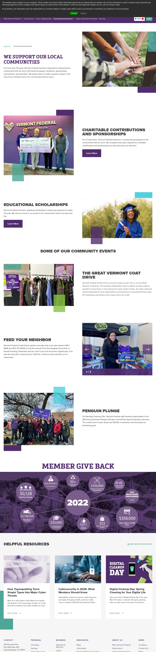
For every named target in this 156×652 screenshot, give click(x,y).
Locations (143, 645)
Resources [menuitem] (82, 640)
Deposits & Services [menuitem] (60, 646)
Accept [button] (74, 13)
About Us (7, 46)
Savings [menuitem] (34, 648)
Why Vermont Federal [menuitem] (121, 645)
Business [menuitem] (61, 640)
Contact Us (143, 648)
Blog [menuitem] (79, 645)
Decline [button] (83, 13)
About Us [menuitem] (117, 640)
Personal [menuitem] (36, 640)
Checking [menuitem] (35, 645)
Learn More (91, 153)
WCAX (132, 283)
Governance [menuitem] (117, 648)
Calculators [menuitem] (81, 648)
